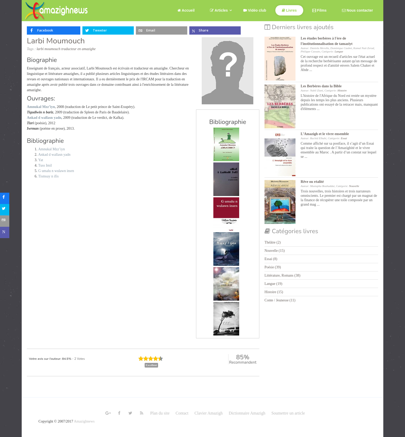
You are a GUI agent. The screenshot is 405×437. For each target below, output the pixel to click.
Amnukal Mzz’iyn (51, 149)
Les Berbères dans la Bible (321, 86)
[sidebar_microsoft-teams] (5, 232)
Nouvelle (354, 186)
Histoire (342, 90)
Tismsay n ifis (48, 176)
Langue (338, 51)
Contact (182, 413)
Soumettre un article (288, 413)
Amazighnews (84, 421)
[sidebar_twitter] (5, 209)
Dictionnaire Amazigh (247, 413)
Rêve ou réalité (312, 182)
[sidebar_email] (5, 221)
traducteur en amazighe (78, 49)
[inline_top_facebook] (53, 30)
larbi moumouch (48, 49)
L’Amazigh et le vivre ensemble (325, 134)
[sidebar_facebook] (5, 198)
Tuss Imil (45, 165)
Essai (344, 138)
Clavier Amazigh (208, 413)
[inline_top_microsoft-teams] (215, 30)
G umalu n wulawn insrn (56, 171)
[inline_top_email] (161, 30)
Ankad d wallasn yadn (54, 155)
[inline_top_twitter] (108, 30)
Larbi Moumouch (56, 41)
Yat (40, 160)
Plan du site (160, 413)
